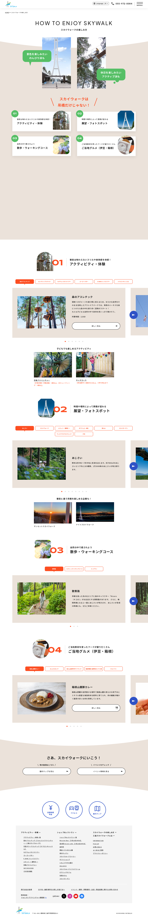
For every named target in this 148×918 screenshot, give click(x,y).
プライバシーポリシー (100, 853)
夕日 (84, 434)
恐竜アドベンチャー (30, 865)
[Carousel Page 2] (74, 626)
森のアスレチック (25, 281)
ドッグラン (94, 569)
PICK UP (96, 844)
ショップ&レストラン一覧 (68, 837)
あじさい (24, 428)
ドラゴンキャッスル (123, 281)
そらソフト (113, 669)
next (134, 315)
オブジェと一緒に (84, 428)
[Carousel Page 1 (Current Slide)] (70, 626)
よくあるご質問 (98, 850)
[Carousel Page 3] (77, 626)
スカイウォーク (44, 428)
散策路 (54, 569)
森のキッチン (64, 853)
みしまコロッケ (54, 669)
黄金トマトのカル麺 (66, 850)
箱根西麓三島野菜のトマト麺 (94, 669)
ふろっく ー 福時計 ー (31, 862)
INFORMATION (98, 841)
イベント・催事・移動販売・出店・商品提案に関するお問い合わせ (94, 889)
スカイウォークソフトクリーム (70, 869)
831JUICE (63, 866)
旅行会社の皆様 (26, 889)
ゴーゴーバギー (84, 281)
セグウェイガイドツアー (64, 281)
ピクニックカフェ (65, 872)
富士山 (103, 428)
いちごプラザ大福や (66, 863)
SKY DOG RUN (29, 868)
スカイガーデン (123, 428)
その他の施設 (28, 871)
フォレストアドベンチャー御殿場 (33, 897)
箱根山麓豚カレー (34, 669)
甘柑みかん (63, 875)
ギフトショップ (65, 860)
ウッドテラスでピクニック (64, 434)
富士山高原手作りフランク (74, 669)
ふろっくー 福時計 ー (64, 428)
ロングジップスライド (44, 281)
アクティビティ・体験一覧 (32, 837)
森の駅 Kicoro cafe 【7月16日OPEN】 (73, 844)
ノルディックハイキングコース (74, 569)
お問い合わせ (97, 847)
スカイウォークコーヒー (68, 856)
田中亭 (62, 847)
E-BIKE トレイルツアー (31, 859)
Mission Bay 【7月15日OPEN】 (71, 840)
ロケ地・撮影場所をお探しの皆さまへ (51, 889)
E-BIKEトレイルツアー (103, 281)
